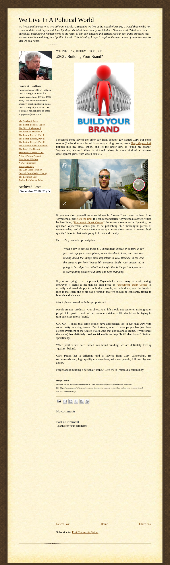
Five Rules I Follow (28, 159)
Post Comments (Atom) (86, 532)
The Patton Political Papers (32, 124)
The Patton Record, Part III (32, 142)
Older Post (145, 524)
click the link (84, 218)
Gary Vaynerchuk (141, 143)
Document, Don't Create (88, 222)
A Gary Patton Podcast (30, 156)
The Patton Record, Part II (32, 138)
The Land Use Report (29, 149)
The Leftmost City (28, 176)
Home (104, 524)
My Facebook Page (28, 121)
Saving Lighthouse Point (31, 180)
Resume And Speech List (31, 152)
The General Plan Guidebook (33, 145)
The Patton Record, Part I (31, 135)
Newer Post (63, 524)
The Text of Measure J (30, 128)
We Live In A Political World (56, 19)
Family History (26, 166)
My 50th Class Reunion (30, 169)
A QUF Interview (27, 162)
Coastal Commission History (33, 173)
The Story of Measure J (30, 131)
